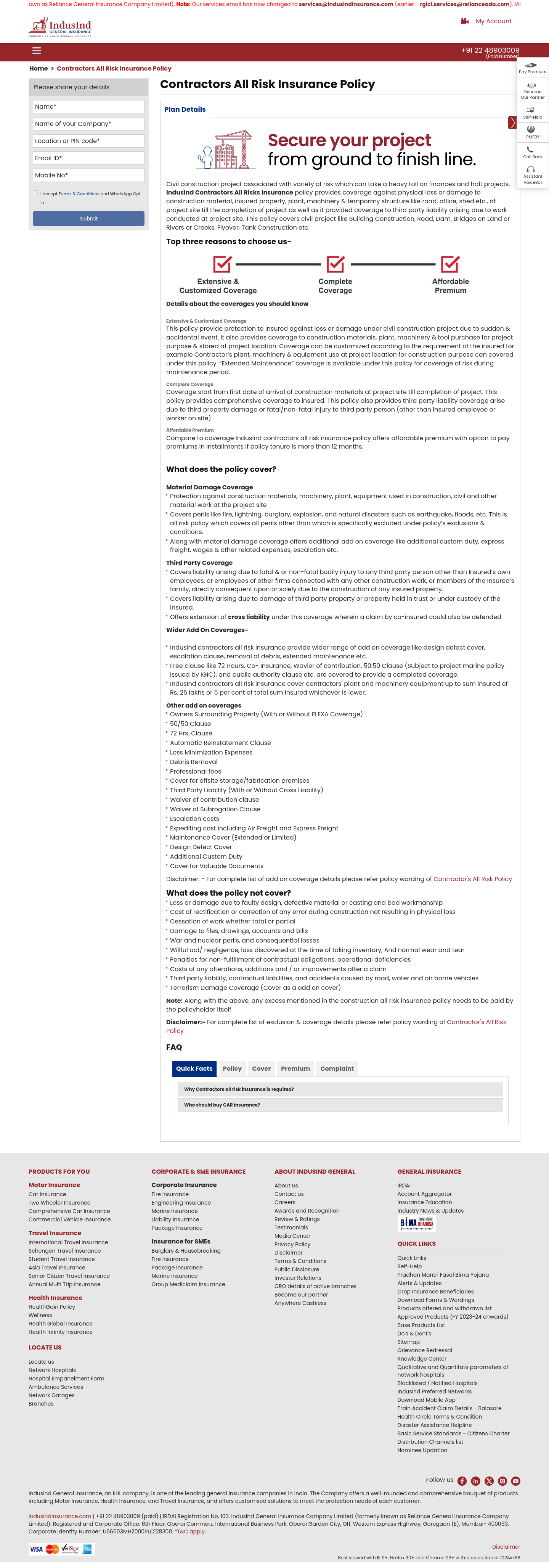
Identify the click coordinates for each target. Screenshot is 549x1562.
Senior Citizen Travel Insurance (69, 1276)
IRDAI (404, 1185)
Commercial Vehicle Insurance (70, 1219)
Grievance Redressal (425, 1350)
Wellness (40, 1315)
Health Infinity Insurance (61, 1332)
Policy (232, 1068)
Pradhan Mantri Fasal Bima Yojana (443, 1275)
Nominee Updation (423, 1450)
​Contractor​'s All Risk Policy (472, 879)
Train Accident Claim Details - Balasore (450, 1408)
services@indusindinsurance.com (356, 4)
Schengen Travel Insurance (65, 1251)
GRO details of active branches (315, 1286)
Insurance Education (425, 1202)
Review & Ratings (297, 1219)
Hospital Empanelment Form (66, 1378)
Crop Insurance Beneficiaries (436, 1291)
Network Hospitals (52, 1370)
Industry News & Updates (431, 1211)
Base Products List (421, 1325)
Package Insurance (177, 1228)
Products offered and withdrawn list (445, 1308)
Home (38, 68)
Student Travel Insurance (62, 1259)
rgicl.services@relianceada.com (475, 4)
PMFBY (532, 137)
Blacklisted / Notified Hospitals (438, 1383)
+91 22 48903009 (490, 50)
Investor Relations (297, 1278)
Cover (261, 1068)
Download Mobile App (427, 1400)
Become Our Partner (533, 94)
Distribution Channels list (431, 1442)
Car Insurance (47, 1194)
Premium (295, 1068)
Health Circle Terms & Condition (440, 1416)
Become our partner (301, 1294)
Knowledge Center (422, 1359)
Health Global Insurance (61, 1323)
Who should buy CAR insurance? (222, 1105)
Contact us (289, 1194)
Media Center (292, 1236)
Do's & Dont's (415, 1333)
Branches (41, 1404)
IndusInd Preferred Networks (435, 1391)
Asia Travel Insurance (57, 1267)
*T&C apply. (190, 1531)
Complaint (337, 1068)
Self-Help (533, 117)
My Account (494, 21)
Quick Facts (194, 1068)
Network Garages (52, 1395)
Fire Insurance (170, 1194)
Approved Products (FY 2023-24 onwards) (453, 1317)
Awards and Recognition (307, 1211)
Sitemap (409, 1342)
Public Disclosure (296, 1269)
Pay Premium (533, 72)
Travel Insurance (55, 1233)
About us (286, 1185)
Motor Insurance (54, 1185)
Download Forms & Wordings (436, 1300)
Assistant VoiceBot (533, 179)
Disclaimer (288, 1252)
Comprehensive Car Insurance (69, 1211)
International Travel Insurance (68, 1242)
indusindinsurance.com (61, 1516)
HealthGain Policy (52, 1307)
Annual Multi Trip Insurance (65, 1284)
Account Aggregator (425, 1194)
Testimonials (291, 1227)
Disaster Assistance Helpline (435, 1425)
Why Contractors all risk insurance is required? (239, 1089)
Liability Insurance (175, 1219)
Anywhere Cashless (300, 1303)
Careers (284, 1202)
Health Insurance (55, 1297)
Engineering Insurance (181, 1202)
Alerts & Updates (420, 1283)
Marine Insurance (175, 1211)
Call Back (533, 157)
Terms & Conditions (79, 194)
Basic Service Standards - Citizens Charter (454, 1433)
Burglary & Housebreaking (186, 1251)
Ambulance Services (56, 1387)
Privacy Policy (292, 1244)
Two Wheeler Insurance (59, 1202)
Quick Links (412, 1258)
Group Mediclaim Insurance (188, 1284)
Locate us (41, 1362)
